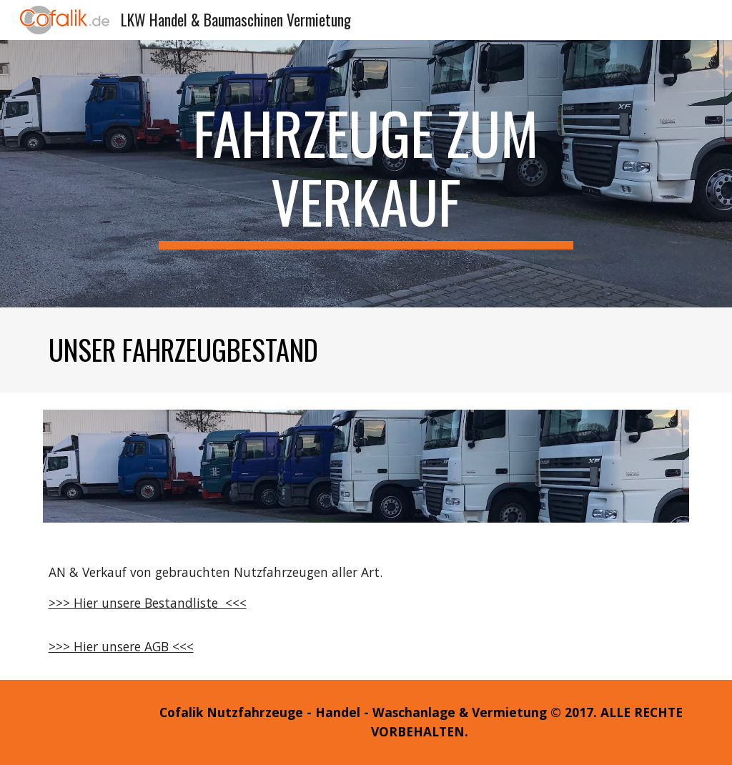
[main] (365, 173)
